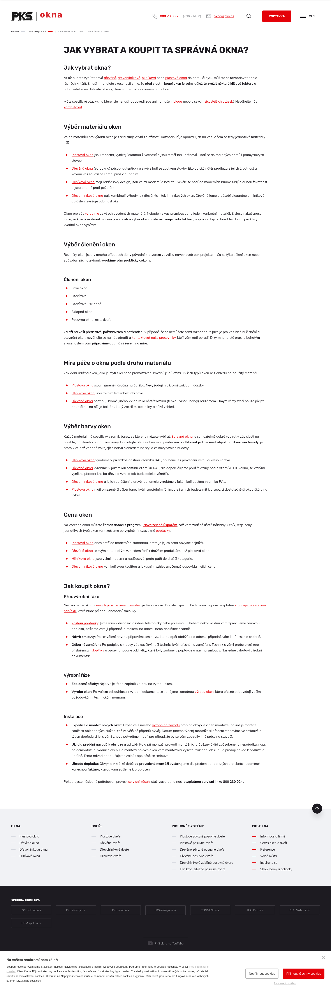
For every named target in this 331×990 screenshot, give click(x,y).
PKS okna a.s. (121, 910)
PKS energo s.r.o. (165, 910)
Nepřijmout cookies (262, 973)
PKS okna (260, 826)
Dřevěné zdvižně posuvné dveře (202, 849)
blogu (177, 101)
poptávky (163, 530)
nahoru (317, 809)
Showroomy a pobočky (276, 869)
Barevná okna (182, 436)
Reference (267, 849)
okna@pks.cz (224, 16)
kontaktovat (73, 107)
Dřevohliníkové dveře (114, 849)
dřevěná (110, 78)
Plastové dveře (110, 836)
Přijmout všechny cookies (303, 973)
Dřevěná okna (82, 168)
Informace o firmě (272, 836)
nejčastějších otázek (217, 101)
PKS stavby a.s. (76, 910)
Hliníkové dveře (110, 856)
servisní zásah (139, 781)
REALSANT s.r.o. (300, 910)
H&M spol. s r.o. (31, 923)
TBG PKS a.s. (254, 910)
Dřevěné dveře (110, 843)
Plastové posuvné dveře (196, 843)
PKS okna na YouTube (169, 943)
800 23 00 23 (170, 16)
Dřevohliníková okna (87, 195)
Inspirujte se (268, 863)
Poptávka (277, 16)
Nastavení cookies (285, 983)
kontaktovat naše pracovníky (154, 337)
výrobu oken (204, 692)
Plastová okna (82, 155)
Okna (16, 826)
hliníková (149, 78)
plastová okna (176, 78)
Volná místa (268, 856)
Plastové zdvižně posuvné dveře (202, 836)
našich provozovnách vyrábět (118, 605)
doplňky (98, 650)
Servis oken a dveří (273, 843)
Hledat (248, 16)
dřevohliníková (129, 78)
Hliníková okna (83, 182)
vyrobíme (92, 213)
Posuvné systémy (188, 826)
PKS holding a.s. (31, 910)
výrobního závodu (166, 725)
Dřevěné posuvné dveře (196, 856)
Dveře (97, 826)
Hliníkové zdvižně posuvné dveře (202, 869)
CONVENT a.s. (210, 910)
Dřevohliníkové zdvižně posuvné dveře (206, 863)
